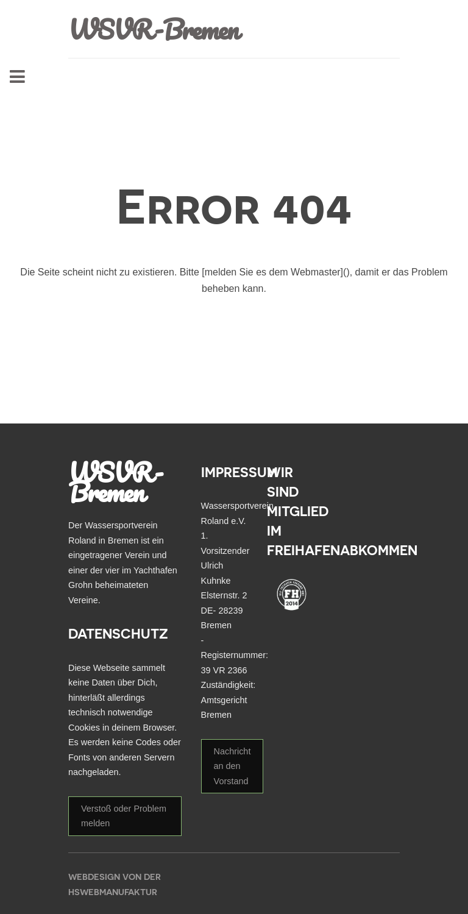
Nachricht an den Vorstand (232, 766)
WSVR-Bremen (153, 29)
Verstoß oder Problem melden (123, 816)
